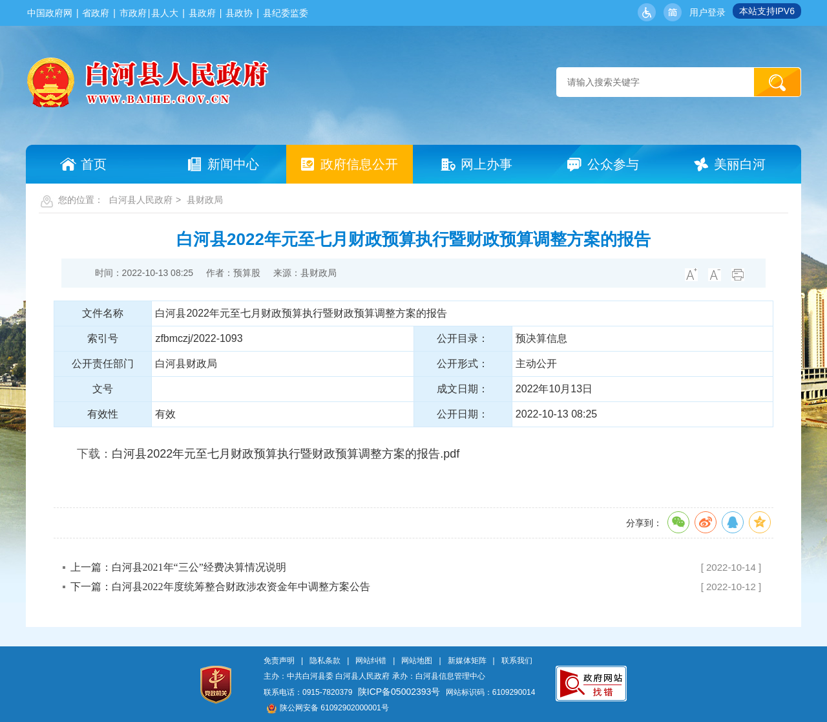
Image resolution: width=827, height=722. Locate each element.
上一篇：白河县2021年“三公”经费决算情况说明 (178, 567)
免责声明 (279, 660)
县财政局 (205, 200)
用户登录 (707, 12)
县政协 (239, 13)
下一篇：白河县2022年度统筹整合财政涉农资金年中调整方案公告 (220, 586)
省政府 (95, 13)
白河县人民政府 (141, 200)
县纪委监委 (285, 13)
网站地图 (416, 660)
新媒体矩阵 (467, 660)
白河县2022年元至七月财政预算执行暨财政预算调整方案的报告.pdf (285, 453)
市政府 (133, 13)
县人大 (164, 13)
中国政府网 (49, 13)
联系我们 (516, 660)
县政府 (202, 13)
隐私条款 (324, 660)
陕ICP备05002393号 (399, 691)
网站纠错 (370, 660)
